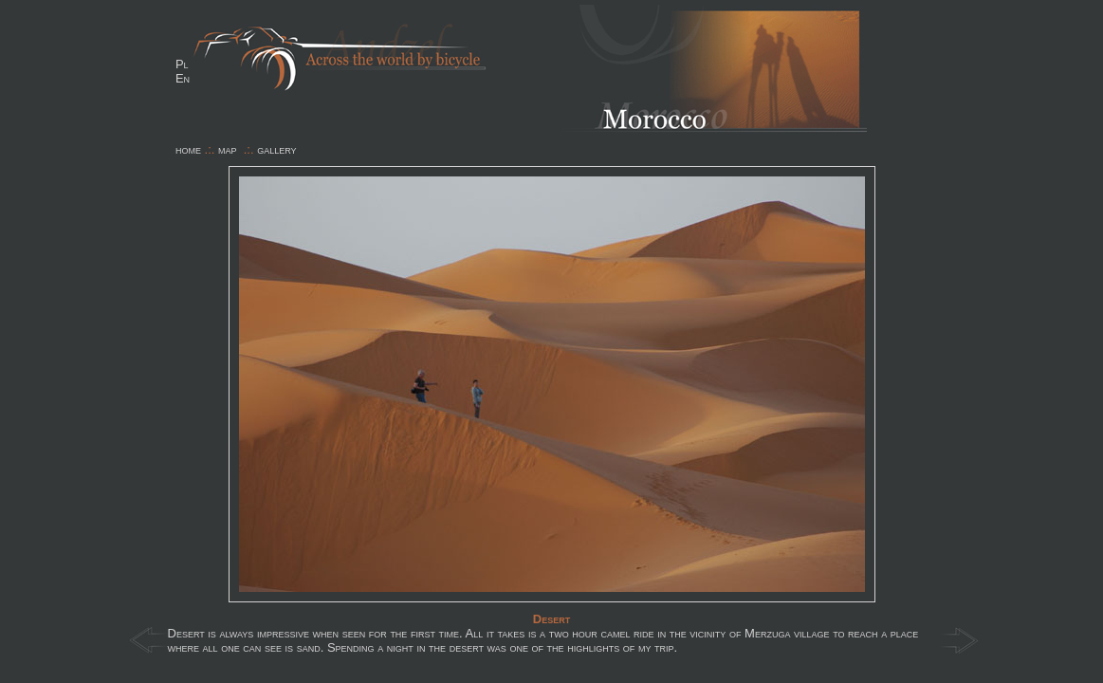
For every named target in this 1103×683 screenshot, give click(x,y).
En (182, 78)
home (188, 149)
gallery (276, 149)
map (227, 149)
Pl (182, 64)
